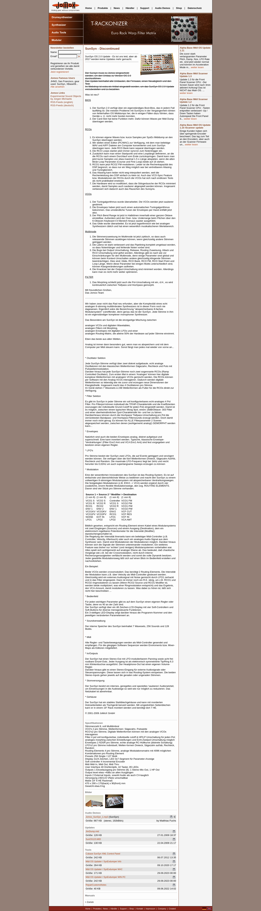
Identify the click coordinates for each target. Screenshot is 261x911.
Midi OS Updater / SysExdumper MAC (104, 869)
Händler (130, 8)
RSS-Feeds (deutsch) (62, 105)
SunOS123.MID (93, 839)
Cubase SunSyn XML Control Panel (103, 853)
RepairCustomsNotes (96, 885)
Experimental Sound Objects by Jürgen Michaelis (66, 97)
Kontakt (139, 909)
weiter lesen (197, 67)
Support (144, 8)
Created (172, 909)
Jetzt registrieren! (60, 71)
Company (162, 909)
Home (88, 8)
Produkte (103, 8)
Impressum (150, 909)
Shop (179, 8)
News (117, 8)
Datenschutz (195, 8)
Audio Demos (162, 8)
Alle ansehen (58, 86)
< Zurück (89, 902)
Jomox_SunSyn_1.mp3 (97, 817)
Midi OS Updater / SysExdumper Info (103, 861)
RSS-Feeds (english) (62, 102)
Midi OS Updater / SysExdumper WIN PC (106, 877)
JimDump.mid (92, 831)
